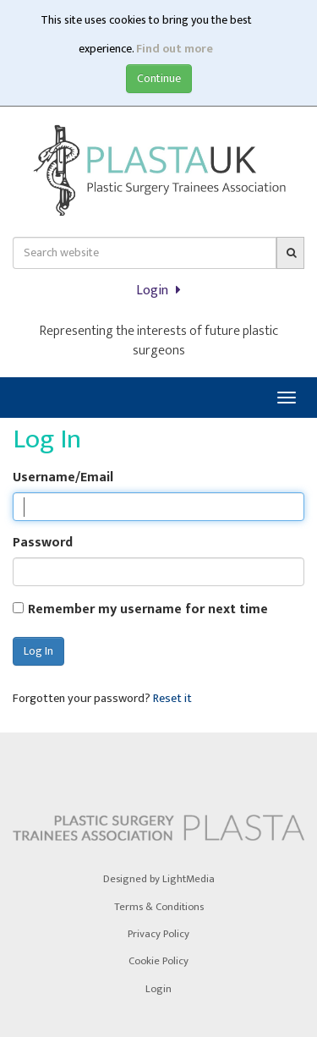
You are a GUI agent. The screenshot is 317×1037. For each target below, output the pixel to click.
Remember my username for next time (148, 610)
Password (43, 543)
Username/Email (63, 478)
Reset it (172, 699)
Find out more (174, 48)
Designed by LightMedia (159, 879)
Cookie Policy (158, 961)
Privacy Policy (158, 934)
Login (158, 290)
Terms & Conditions (159, 907)
